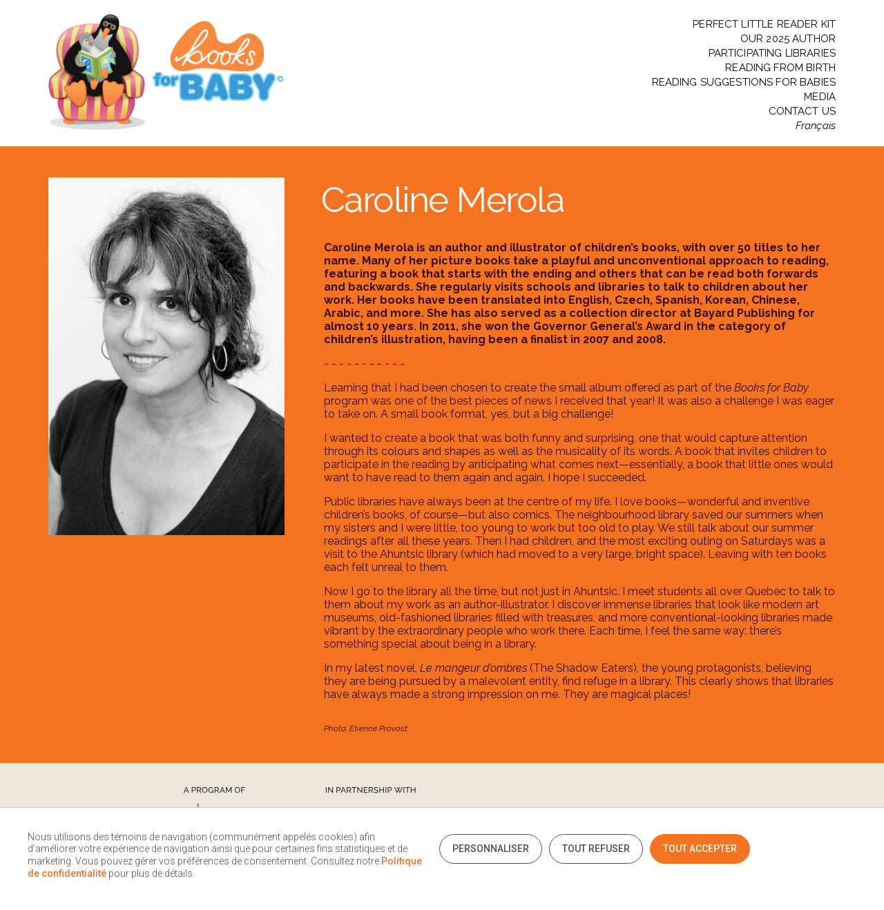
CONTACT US (802, 111)
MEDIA (820, 97)
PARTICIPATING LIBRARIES (772, 53)
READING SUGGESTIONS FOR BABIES (744, 82)
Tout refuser (596, 848)
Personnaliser (490, 848)
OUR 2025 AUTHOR (788, 39)
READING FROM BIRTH (780, 68)
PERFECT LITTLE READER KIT (764, 24)
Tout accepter (700, 848)
